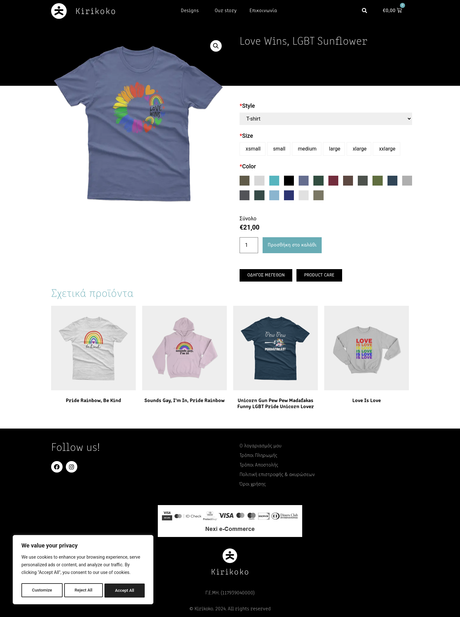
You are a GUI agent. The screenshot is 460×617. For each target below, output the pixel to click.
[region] (83, 570)
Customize (41, 590)
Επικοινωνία (263, 10)
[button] (367, 11)
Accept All (125, 590)
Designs (191, 11)
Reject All (83, 590)
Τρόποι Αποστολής (259, 465)
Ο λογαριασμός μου (260, 446)
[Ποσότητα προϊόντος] (249, 245)
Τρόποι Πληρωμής (258, 455)
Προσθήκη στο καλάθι (292, 245)
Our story (226, 10)
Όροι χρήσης (253, 484)
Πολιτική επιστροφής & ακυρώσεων (277, 474)
